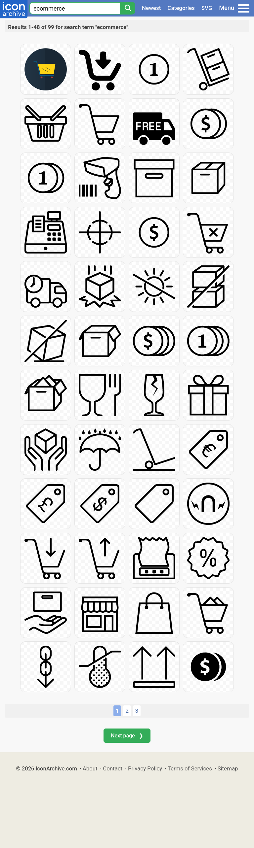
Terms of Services (190, 768)
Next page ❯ (127, 735)
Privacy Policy (145, 768)
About (90, 768)
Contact (112, 768)
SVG (206, 8)
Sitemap (228, 768)
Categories (181, 8)
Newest (151, 8)
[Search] (127, 8)
